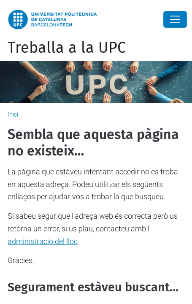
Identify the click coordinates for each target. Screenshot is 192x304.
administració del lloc (43, 241)
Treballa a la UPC (67, 47)
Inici (13, 114)
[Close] (175, 19)
